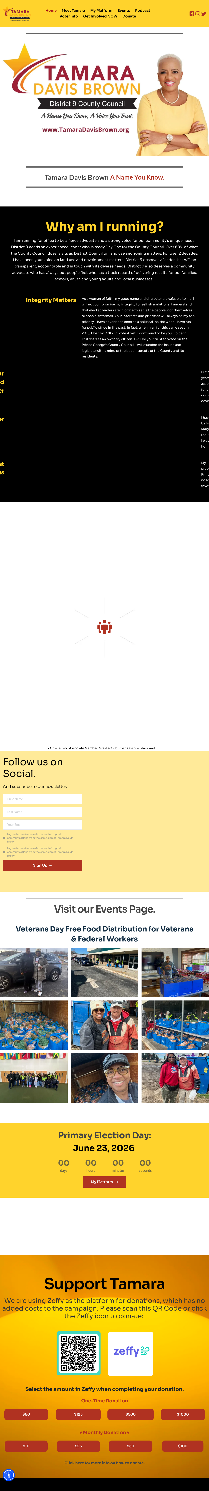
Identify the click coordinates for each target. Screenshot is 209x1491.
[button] (9, 1475)
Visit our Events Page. (104, 909)
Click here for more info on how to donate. (104, 1463)
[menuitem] (51, 11)
